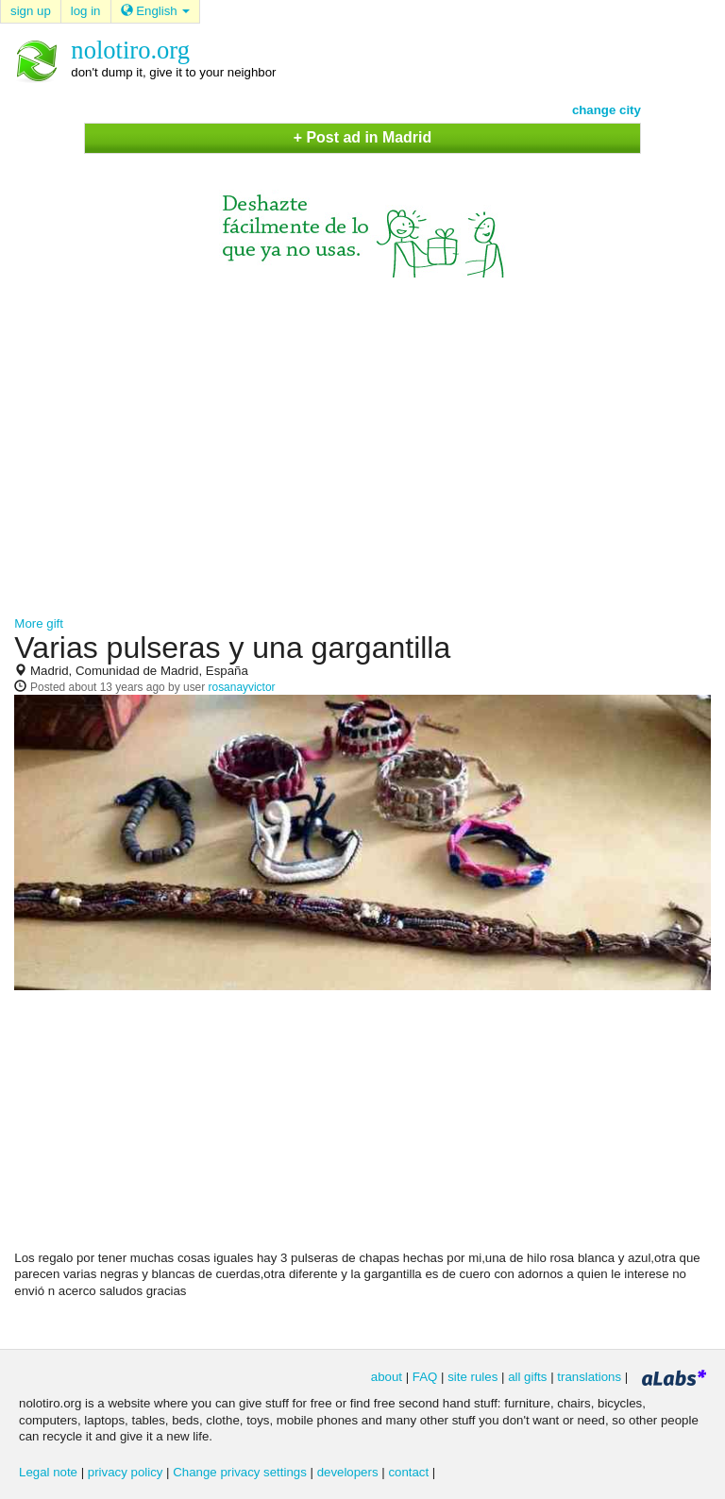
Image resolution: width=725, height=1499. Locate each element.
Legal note (48, 1472)
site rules (472, 1377)
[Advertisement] (362, 438)
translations (589, 1377)
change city (606, 110)
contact (408, 1472)
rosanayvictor (242, 687)
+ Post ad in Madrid (362, 137)
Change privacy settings (240, 1472)
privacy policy (125, 1472)
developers (348, 1472)
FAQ (425, 1377)
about (386, 1377)
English (156, 11)
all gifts (527, 1377)
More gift (38, 623)
